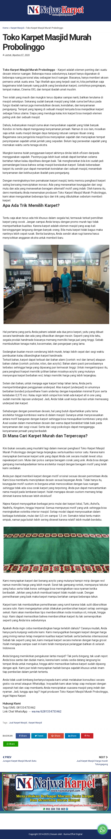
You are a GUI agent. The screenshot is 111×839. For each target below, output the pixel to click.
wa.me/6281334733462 (47, 711)
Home (5, 28)
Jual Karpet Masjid (18, 722)
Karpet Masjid (17, 28)
